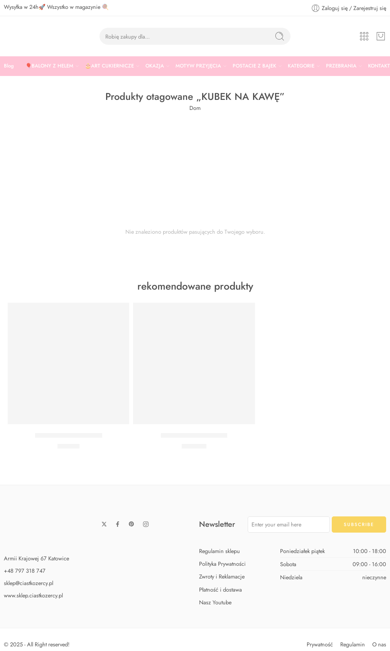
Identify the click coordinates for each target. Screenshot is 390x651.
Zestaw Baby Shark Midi (68, 435)
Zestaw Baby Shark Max (194, 435)
